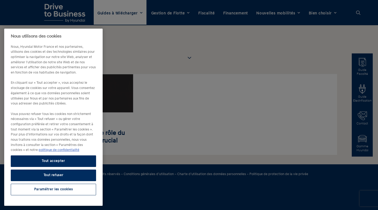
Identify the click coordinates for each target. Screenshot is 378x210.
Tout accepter (53, 161)
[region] (53, 117)
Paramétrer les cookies (53, 189)
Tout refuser (54, 175)
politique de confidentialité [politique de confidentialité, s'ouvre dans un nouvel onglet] (59, 150)
